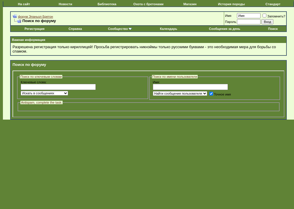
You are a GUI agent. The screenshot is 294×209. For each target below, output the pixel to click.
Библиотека (107, 4)
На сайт (24, 4)
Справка (75, 28)
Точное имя (220, 94)
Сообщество (120, 28)
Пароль (230, 22)
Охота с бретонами (148, 4)
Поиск (273, 28)
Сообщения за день (224, 28)
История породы (231, 4)
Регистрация (34, 28)
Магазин (189, 4)
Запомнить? (274, 16)
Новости (65, 4)
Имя (228, 15)
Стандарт (272, 4)
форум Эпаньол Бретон (35, 16)
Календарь (168, 28)
